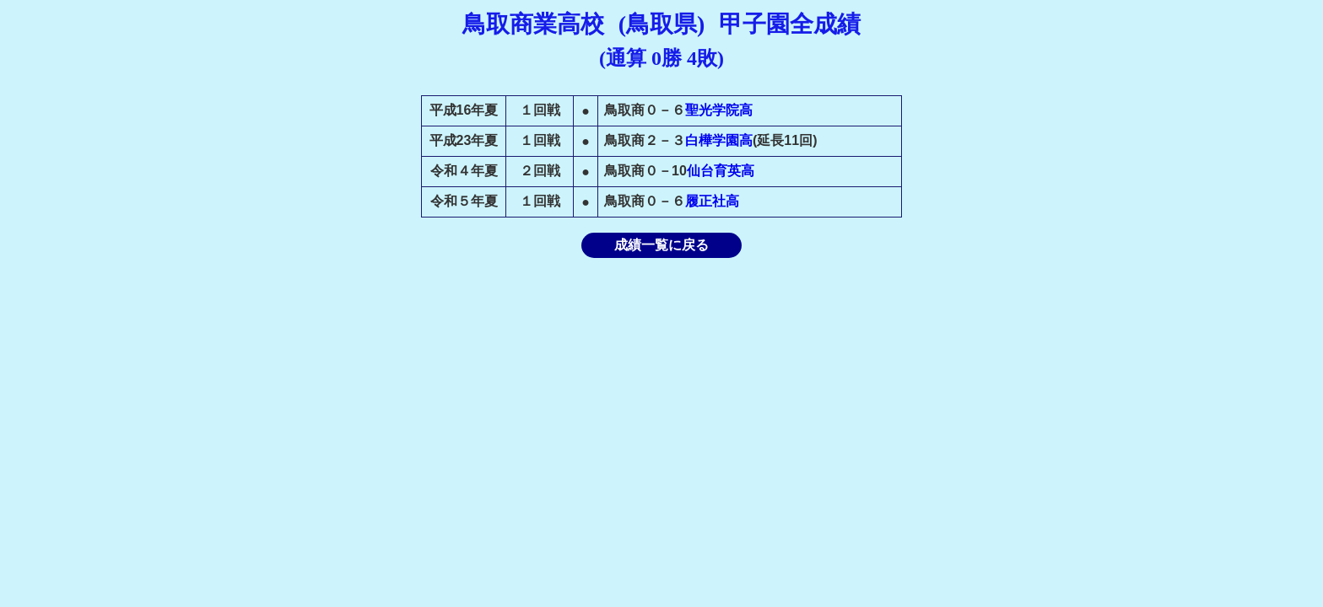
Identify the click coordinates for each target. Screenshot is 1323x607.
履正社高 (712, 201)
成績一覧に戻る (661, 245)
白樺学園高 (719, 140)
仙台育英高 (720, 171)
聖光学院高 (719, 110)
